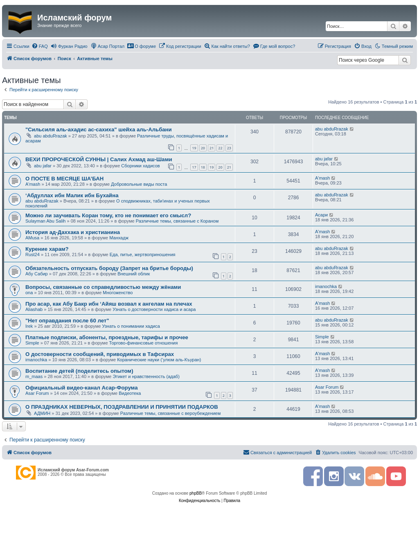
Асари (321, 214)
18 (203, 167)
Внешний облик (133, 273)
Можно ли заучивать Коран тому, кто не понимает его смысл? (108, 215)
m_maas (34, 376)
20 (203, 148)
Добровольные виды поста (139, 184)
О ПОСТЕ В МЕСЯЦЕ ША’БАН (64, 179)
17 (194, 167)
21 (212, 148)
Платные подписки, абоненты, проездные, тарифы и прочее (106, 337)
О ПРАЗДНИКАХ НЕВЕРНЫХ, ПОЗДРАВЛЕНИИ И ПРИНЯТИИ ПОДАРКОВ (121, 407)
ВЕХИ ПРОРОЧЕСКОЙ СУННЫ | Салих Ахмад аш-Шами (98, 159)
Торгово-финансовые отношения (143, 342)
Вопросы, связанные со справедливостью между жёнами (103, 287)
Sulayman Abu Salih (45, 220)
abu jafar (43, 165)
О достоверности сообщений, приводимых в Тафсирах (99, 354)
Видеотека (130, 393)
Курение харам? (47, 249)
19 (194, 148)
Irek (29, 326)
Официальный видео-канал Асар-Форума (81, 388)
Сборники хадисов (140, 165)
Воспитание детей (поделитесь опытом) (79, 371)
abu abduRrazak (50, 135)
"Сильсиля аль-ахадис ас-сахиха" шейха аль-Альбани (98, 129)
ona (29, 292)
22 (220, 148)
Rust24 (32, 254)
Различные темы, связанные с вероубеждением (170, 413)
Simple (32, 342)
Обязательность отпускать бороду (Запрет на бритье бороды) (109, 268)
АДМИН (42, 413)
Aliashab (34, 309)
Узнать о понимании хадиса (131, 326)
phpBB (195, 493)
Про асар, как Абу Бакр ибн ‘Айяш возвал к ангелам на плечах (108, 304)
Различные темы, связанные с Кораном (177, 220)
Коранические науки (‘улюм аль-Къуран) (159, 359)
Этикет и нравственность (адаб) (146, 376)
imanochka (326, 286)
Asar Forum (37, 393)
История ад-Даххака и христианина (72, 232)
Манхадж (118, 237)
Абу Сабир (36, 273)
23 (229, 148)
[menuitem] (40, 46)
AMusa (32, 237)
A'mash (32, 184)
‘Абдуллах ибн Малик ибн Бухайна (71, 195)
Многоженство (118, 292)
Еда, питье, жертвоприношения (143, 254)
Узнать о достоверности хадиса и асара (154, 309)
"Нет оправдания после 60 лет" (67, 321)
